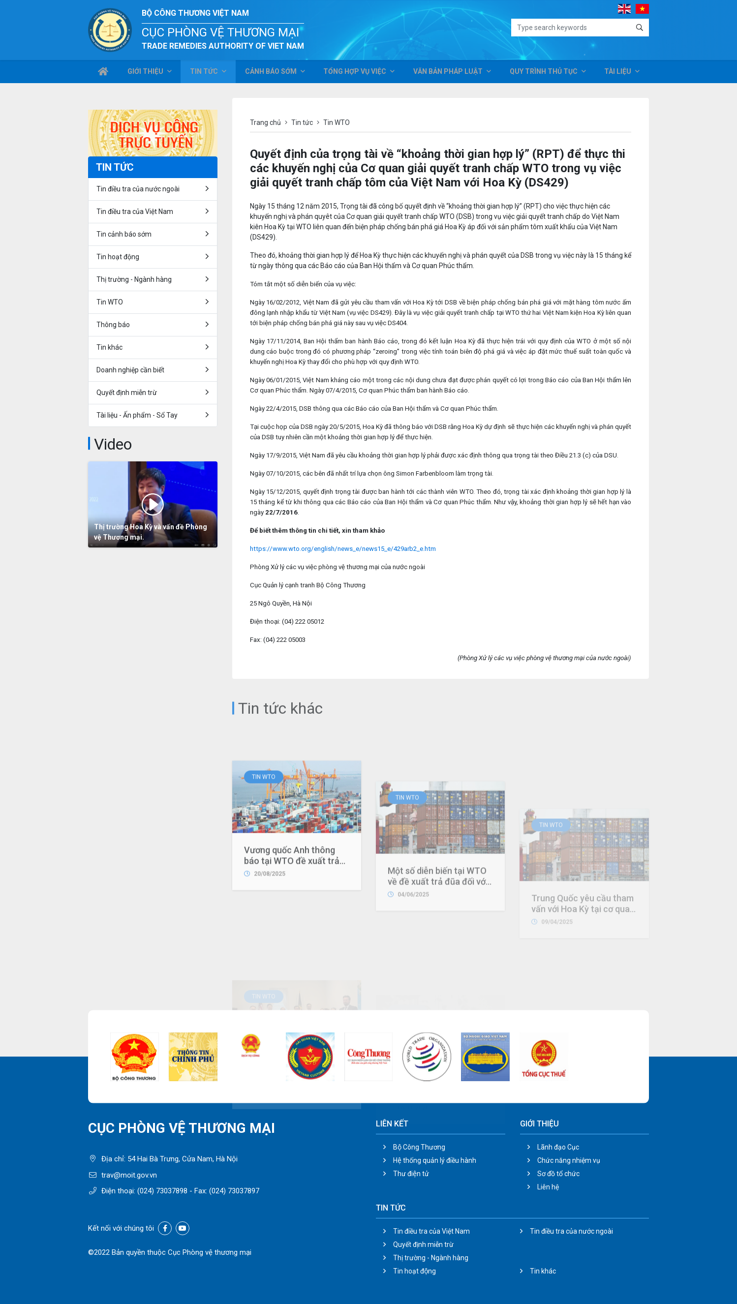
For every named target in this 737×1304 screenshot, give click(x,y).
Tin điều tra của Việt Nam (134, 211)
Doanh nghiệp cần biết (130, 370)
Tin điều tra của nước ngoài (138, 189)
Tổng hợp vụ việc (357, 73)
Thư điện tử (411, 1174)
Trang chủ (265, 122)
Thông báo (113, 325)
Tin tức (205, 73)
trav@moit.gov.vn (129, 1175)
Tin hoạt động (117, 257)
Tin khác (109, 347)
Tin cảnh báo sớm (124, 234)
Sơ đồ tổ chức (558, 1174)
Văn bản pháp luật (449, 73)
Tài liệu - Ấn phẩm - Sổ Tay (137, 415)
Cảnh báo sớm (273, 73)
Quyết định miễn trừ (126, 392)
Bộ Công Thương (419, 1147)
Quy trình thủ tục (544, 73)
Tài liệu (617, 73)
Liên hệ (548, 1187)
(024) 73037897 (234, 1190)
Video (113, 444)
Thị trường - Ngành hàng (134, 279)
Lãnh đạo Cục (558, 1147)
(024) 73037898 (162, 1190)
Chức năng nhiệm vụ (568, 1160)
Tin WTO (264, 861)
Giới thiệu (147, 73)
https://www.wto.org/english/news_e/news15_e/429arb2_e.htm (343, 548)
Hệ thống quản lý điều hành (434, 1160)
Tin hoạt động (414, 1271)
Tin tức (302, 122)
